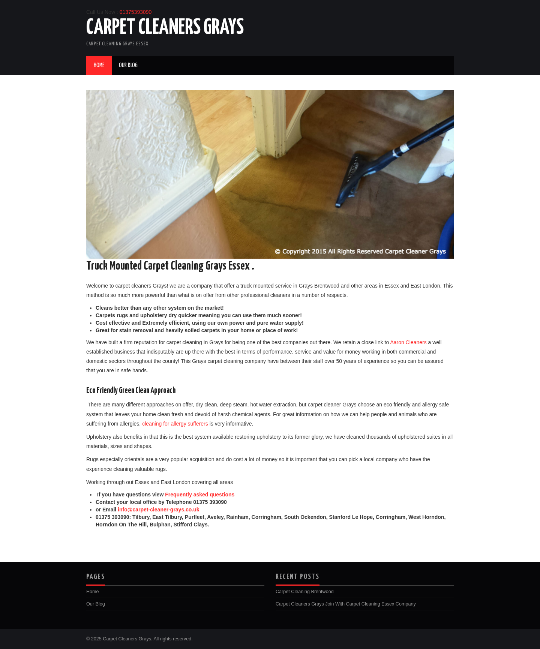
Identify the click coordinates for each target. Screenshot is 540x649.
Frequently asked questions (199, 495)
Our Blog (128, 65)
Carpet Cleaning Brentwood (305, 591)
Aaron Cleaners (408, 342)
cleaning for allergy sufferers (175, 424)
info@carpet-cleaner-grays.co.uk (159, 510)
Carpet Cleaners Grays (165, 27)
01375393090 (136, 12)
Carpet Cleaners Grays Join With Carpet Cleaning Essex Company (346, 604)
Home (99, 65)
